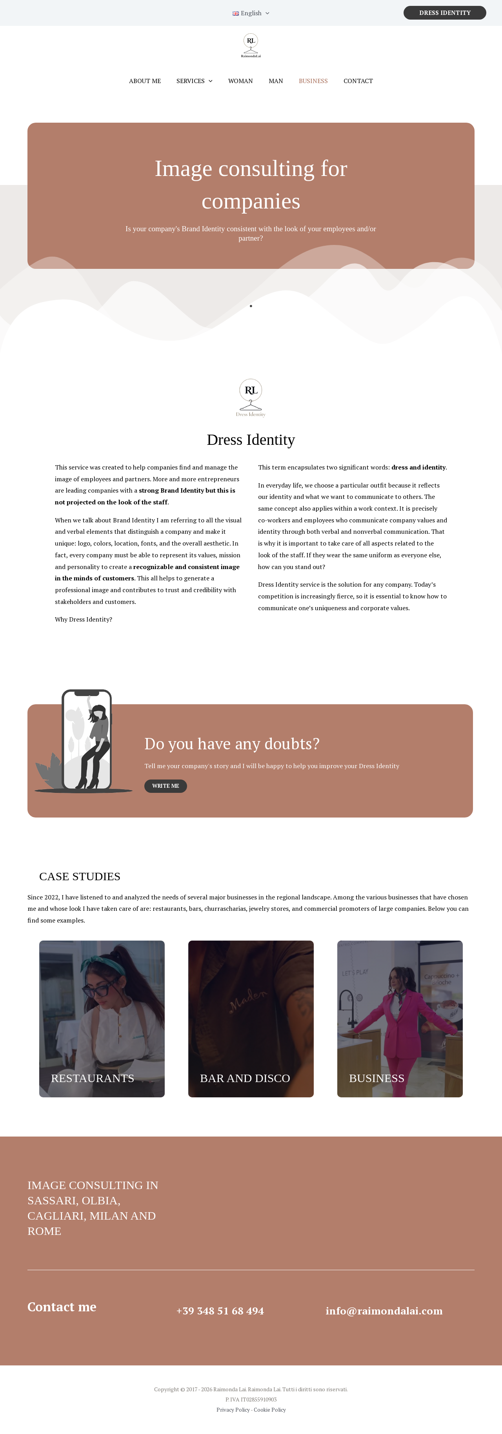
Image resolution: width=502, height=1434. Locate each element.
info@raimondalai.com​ (397, 1310)
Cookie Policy (270, 1410)
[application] (213, 80)
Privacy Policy (232, 1410)
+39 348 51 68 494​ (229, 1310)
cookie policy (368, 34)
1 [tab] (251, 306)
